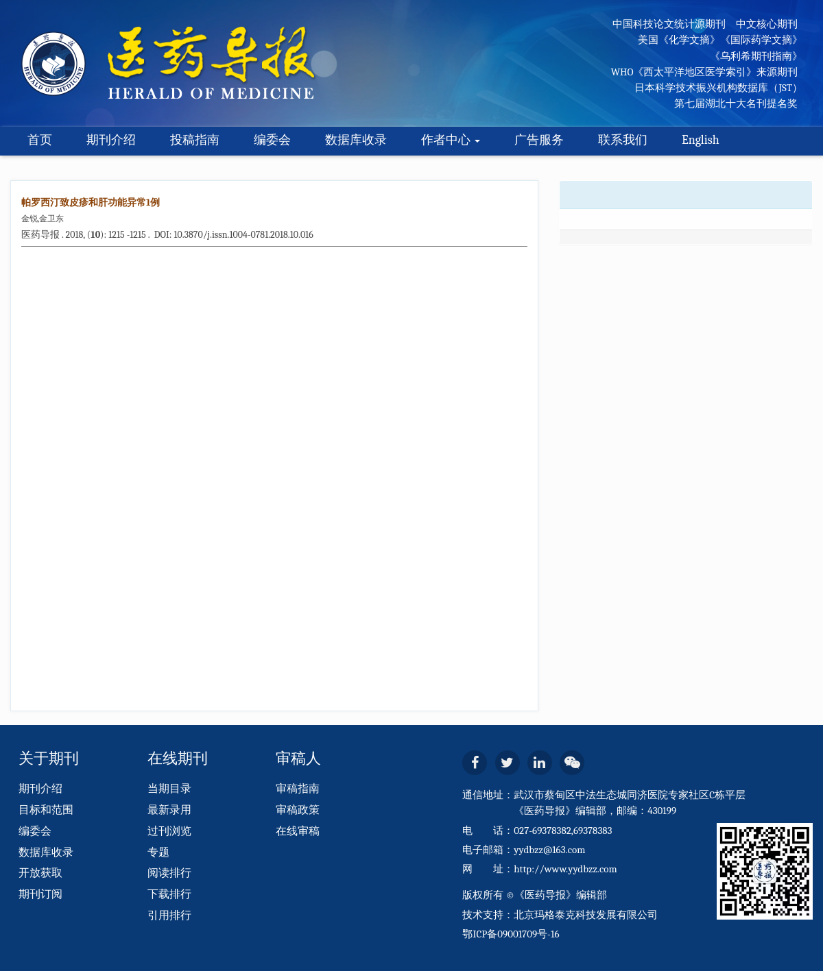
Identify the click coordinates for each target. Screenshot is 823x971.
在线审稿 (298, 831)
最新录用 (169, 810)
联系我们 (622, 140)
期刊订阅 (40, 894)
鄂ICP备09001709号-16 (510, 934)
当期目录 (169, 789)
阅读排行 (169, 873)
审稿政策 (298, 810)
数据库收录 (356, 140)
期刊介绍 (111, 140)
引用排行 (169, 915)
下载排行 (169, 894)
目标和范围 (46, 810)
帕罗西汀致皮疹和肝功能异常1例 (90, 202)
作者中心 (450, 140)
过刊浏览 (169, 831)
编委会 (272, 140)
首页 (39, 140)
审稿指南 (298, 789)
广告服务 (539, 140)
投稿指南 (194, 140)
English (700, 140)
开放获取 (40, 873)
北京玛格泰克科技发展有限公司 (586, 915)
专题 (158, 852)
